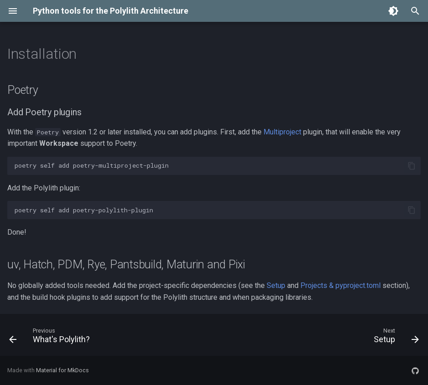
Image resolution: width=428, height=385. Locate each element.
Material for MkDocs (62, 370)
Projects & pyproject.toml (340, 285)
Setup (276, 285)
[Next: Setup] (394, 337)
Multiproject (282, 132)
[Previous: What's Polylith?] (52, 337)
